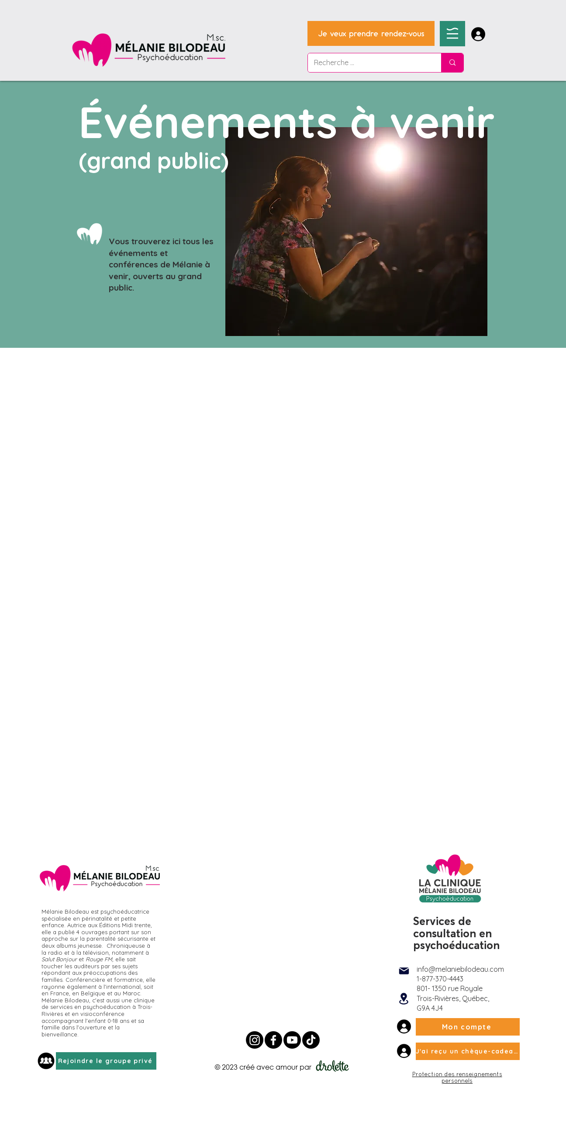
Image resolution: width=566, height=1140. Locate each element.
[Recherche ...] (368, 62)
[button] (452, 33)
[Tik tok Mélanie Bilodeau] (311, 1040)
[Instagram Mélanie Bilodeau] (254, 1040)
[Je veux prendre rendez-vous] (371, 33)
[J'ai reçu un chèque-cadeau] (468, 1051)
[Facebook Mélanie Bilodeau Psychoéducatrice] (273, 1040)
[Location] (404, 999)
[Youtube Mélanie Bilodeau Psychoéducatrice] (292, 1040)
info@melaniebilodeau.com (460, 969)
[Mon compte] (468, 1027)
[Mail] (404, 971)
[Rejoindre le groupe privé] (106, 1061)
